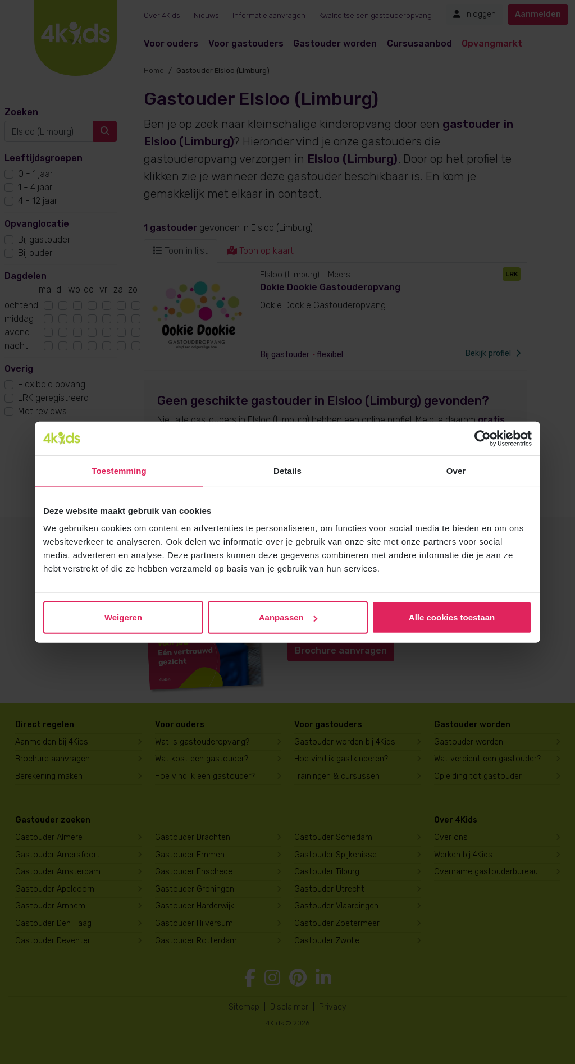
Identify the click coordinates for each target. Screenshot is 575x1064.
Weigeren (123, 617)
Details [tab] (287, 470)
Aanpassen (288, 617)
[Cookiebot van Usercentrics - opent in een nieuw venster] (482, 438)
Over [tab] (456, 470)
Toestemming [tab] (119, 470)
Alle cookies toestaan (452, 617)
